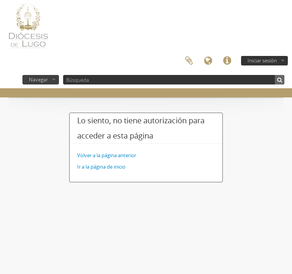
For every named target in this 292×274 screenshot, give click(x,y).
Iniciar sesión (262, 60)
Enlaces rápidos (226, 60)
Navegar (38, 79)
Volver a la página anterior (106, 155)
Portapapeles (188, 60)
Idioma (207, 60)
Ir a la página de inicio (101, 166)
